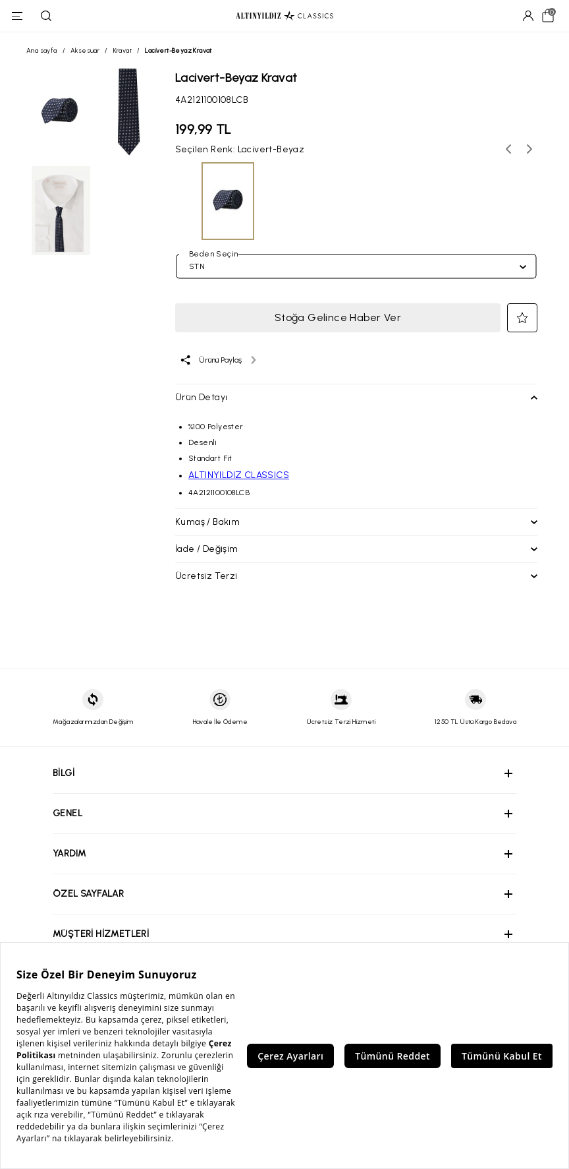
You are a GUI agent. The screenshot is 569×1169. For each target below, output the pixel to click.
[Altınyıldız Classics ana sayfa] (284, 16)
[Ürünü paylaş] (217, 360)
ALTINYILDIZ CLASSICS (238, 475)
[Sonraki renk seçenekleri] (529, 149)
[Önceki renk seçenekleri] (508, 149)
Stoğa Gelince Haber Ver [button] (338, 317)
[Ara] (46, 16)
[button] (522, 317)
